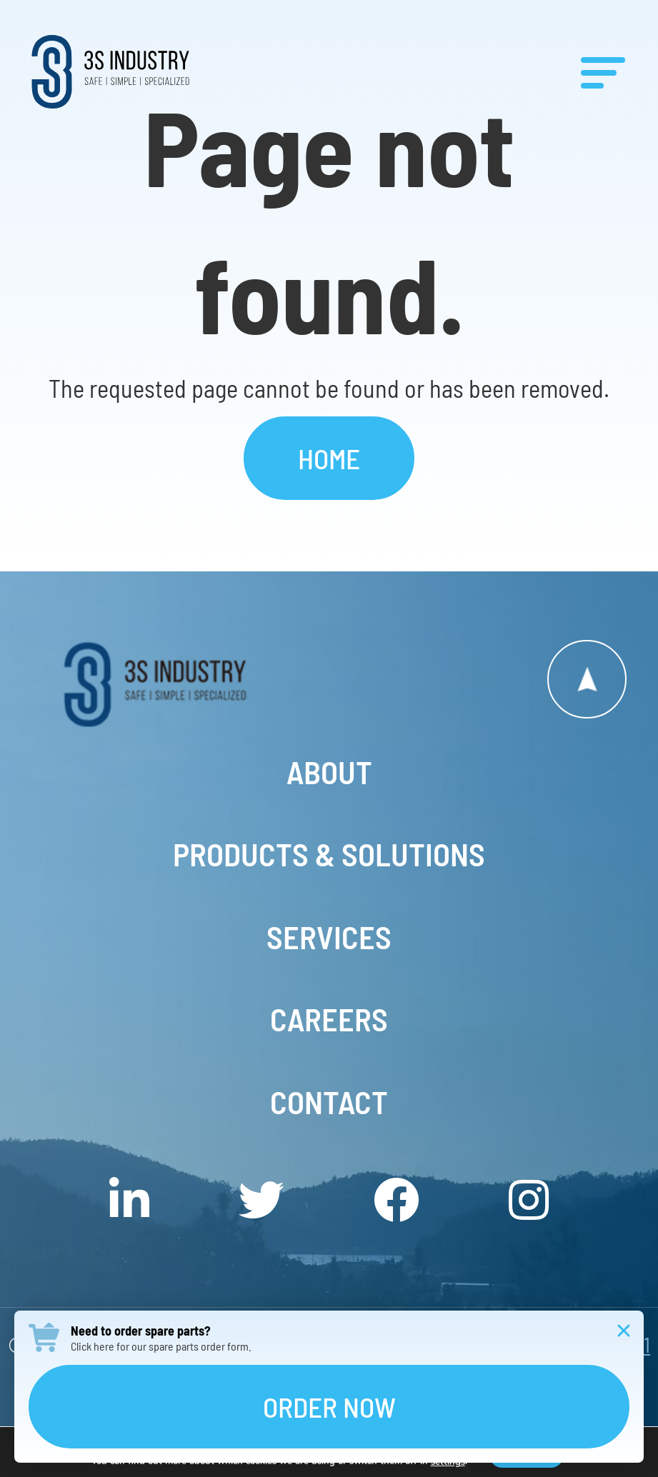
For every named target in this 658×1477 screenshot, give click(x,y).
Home (329, 458)
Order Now (329, 1406)
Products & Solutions (329, 854)
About (329, 772)
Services (329, 937)
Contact (329, 1102)
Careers (329, 1019)
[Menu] (603, 72)
